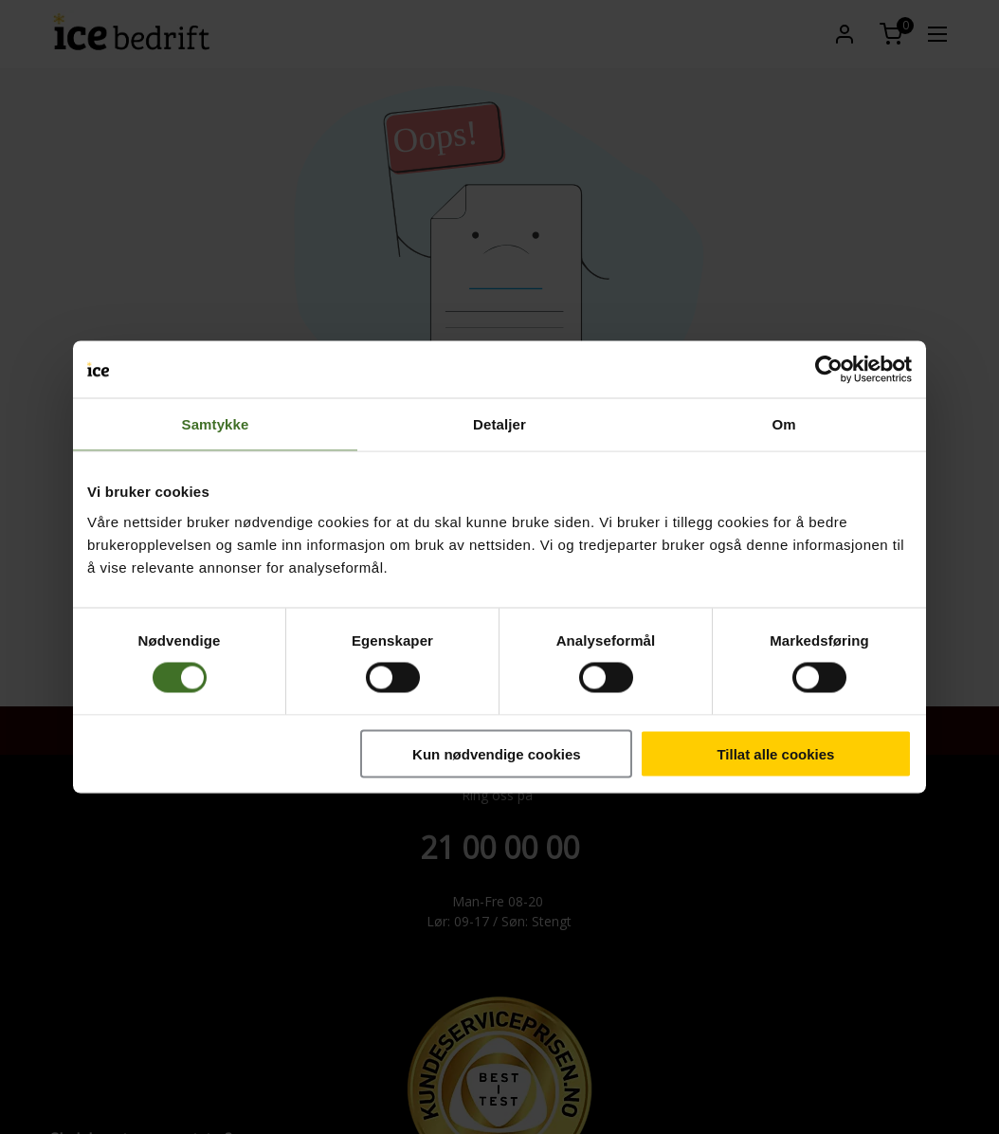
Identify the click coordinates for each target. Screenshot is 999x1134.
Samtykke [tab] (215, 424)
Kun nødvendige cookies (496, 753)
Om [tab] (783, 424)
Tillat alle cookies (775, 753)
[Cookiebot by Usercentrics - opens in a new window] (829, 370)
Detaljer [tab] (499, 424)
